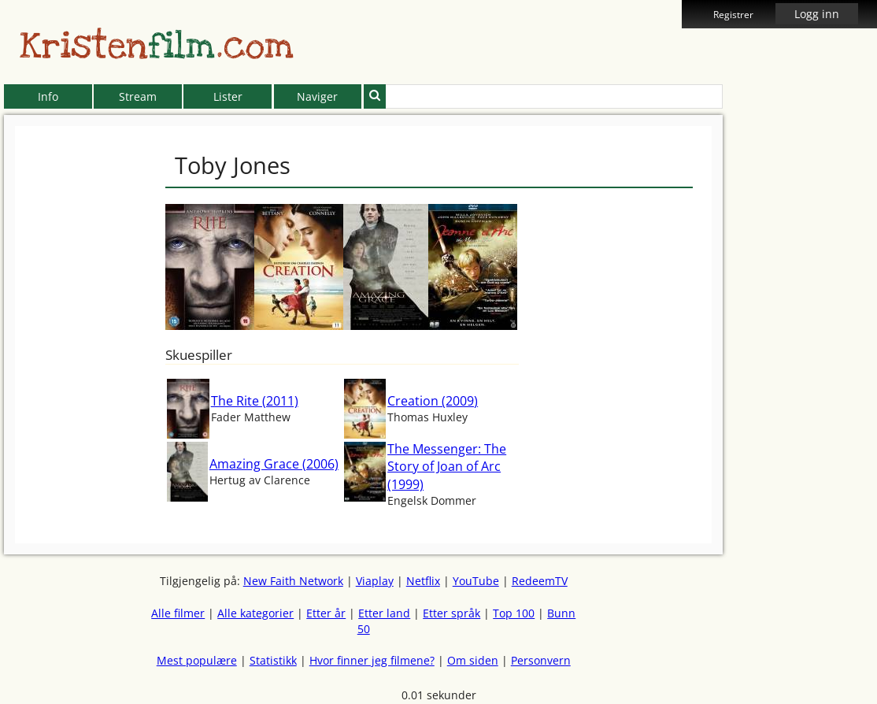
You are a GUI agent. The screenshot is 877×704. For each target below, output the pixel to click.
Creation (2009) (432, 400)
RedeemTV (540, 580)
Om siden (472, 660)
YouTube (476, 580)
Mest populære (197, 660)
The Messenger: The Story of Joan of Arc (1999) (446, 466)
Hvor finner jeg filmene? (372, 660)
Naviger (317, 96)
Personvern (541, 660)
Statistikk (273, 660)
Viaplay (375, 580)
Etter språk (451, 613)
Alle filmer (178, 613)
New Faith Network (293, 580)
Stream (138, 96)
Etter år (326, 613)
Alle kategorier (255, 613)
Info (48, 96)
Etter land (384, 613)
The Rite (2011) (254, 400)
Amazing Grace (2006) (274, 463)
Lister (227, 96)
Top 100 (514, 613)
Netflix (423, 580)
